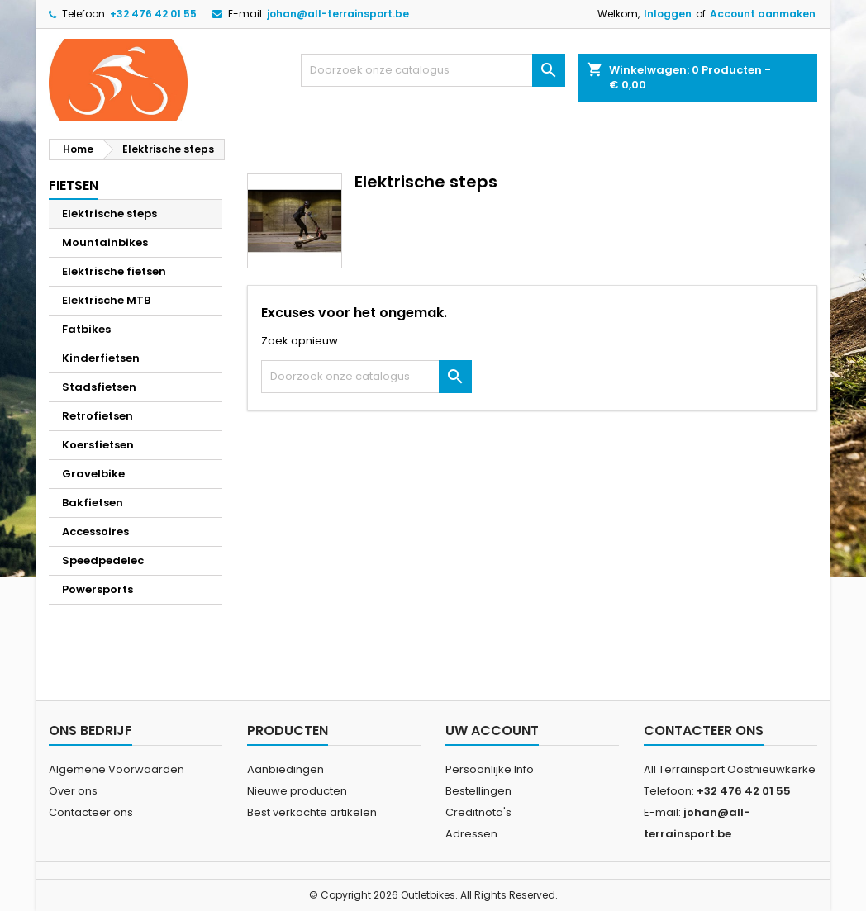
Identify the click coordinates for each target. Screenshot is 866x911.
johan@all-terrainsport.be (338, 14)
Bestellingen (478, 791)
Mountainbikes (105, 242)
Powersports (97, 589)
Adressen (471, 834)
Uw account (492, 730)
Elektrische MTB (106, 300)
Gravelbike (93, 474)
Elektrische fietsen (114, 271)
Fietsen (73, 185)
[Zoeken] (433, 70)
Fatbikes (86, 329)
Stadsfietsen (99, 387)
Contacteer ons (91, 812)
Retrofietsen (97, 416)
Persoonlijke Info (489, 769)
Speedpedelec (103, 560)
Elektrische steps (109, 213)
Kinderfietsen (101, 358)
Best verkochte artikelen (312, 812)
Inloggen (668, 14)
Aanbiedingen (285, 769)
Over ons (73, 791)
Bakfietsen (92, 502)
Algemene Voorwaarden (116, 769)
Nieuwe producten (297, 791)
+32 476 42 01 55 (153, 14)
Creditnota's (478, 812)
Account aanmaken (763, 14)
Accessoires (95, 531)
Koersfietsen (98, 445)
